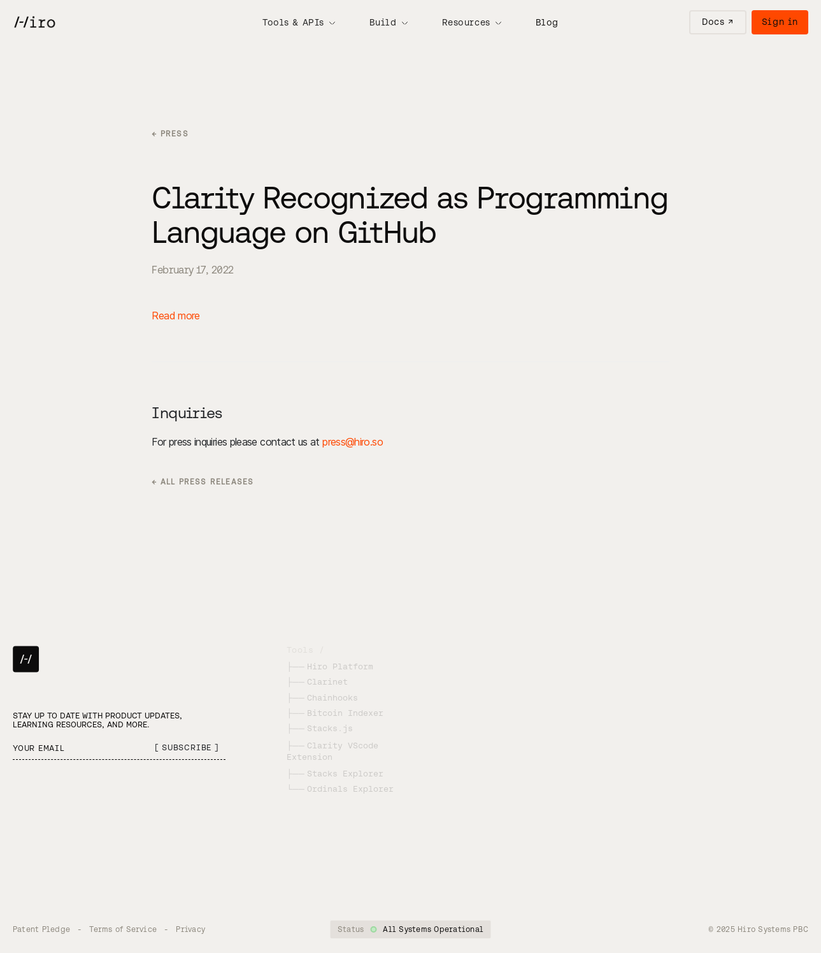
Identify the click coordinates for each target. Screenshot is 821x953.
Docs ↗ (717, 22)
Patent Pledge (41, 929)
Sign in (780, 22)
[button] (299, 22)
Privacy (190, 929)
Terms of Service (123, 929)
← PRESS (170, 134)
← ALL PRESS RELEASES (202, 482)
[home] (33, 22)
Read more (175, 315)
